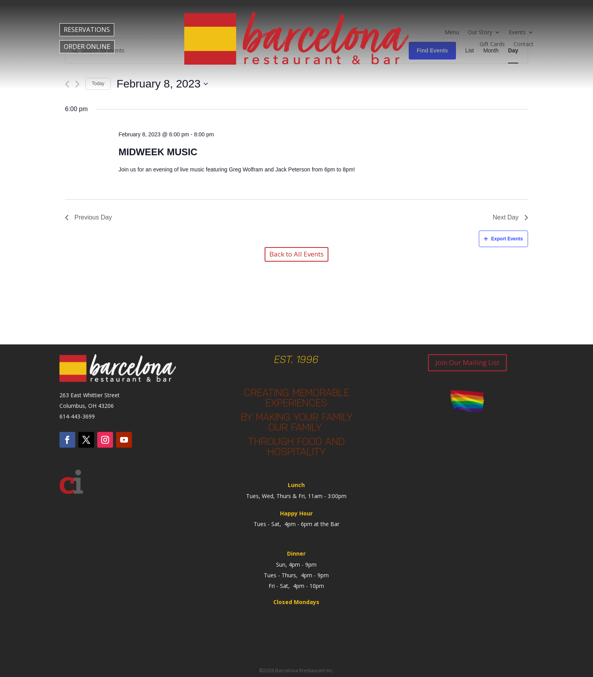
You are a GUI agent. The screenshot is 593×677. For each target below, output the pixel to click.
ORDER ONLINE (87, 46)
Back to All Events (296, 254)
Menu (452, 33)
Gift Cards (492, 44)
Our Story (480, 33)
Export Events (503, 239)
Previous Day (88, 217)
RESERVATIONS (87, 29)
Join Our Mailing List (467, 362)
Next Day (510, 217)
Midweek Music (158, 152)
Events (517, 33)
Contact (523, 44)
